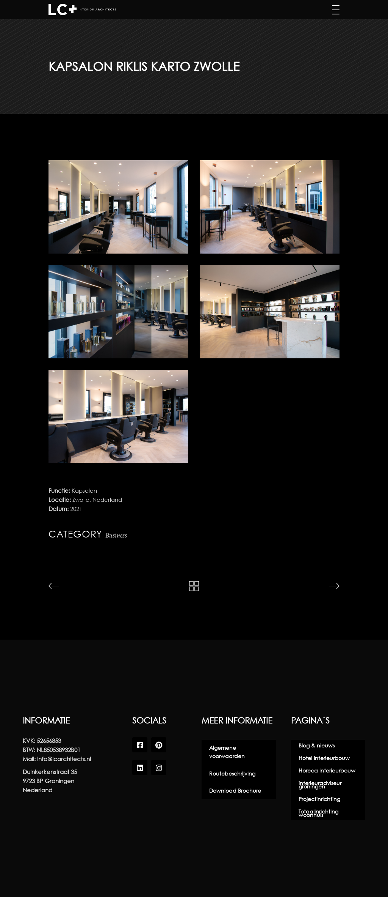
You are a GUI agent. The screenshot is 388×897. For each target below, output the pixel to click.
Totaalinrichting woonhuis (318, 813)
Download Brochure (235, 790)
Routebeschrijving (232, 773)
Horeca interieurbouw (327, 770)
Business (116, 535)
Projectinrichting (319, 799)
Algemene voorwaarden (227, 751)
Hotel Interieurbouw (324, 758)
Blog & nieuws (317, 745)
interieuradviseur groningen (320, 785)
